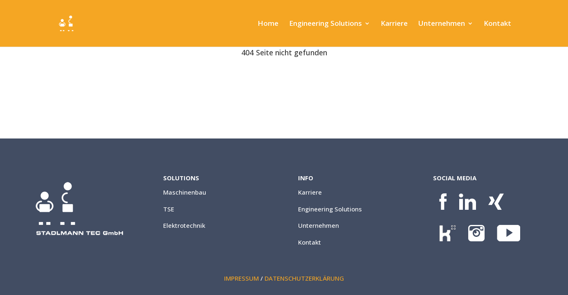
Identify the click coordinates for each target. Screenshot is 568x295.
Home (268, 24)
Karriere (394, 24)
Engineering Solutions (325, 24)
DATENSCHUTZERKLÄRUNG (304, 278)
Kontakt (497, 24)
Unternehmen (441, 24)
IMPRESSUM (241, 278)
